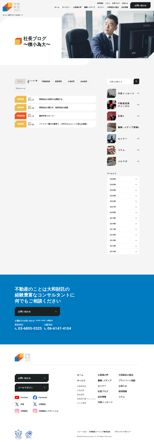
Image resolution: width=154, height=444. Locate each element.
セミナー (101, 7)
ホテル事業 (81, 403)
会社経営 (83, 81)
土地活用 (71, 81)
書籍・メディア (89, 7)
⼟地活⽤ (80, 390)
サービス (81, 380)
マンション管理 (32, 81)
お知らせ (125, 3)
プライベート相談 (127, 380)
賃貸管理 (58, 81)
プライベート (20, 88)
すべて (20, 81)
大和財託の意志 (113, 7)
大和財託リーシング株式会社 (99, 431)
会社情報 (124, 7)
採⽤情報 (100, 3)
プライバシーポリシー (122, 431)
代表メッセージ (105, 402)
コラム (107, 3)
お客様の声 (77, 7)
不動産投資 (46, 81)
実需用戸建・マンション (86, 398)
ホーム (56, 7)
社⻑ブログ (116, 3)
